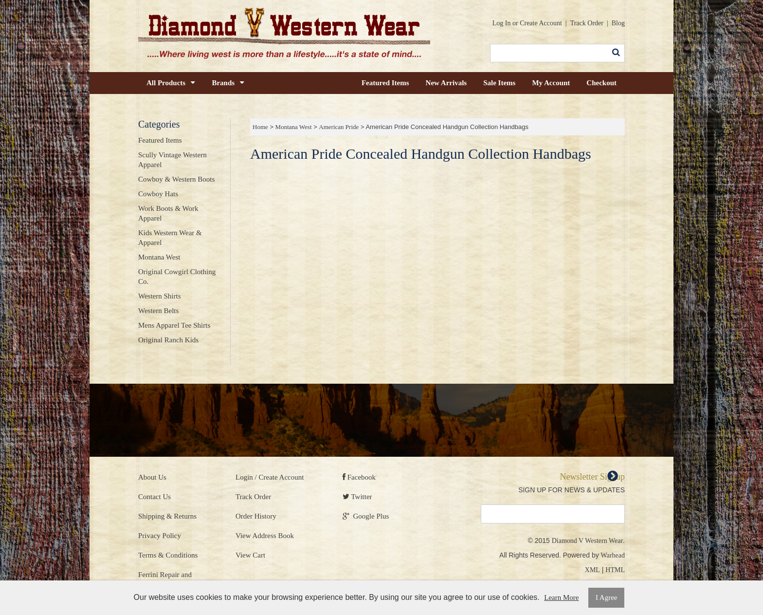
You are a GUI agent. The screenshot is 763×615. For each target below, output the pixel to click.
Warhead (613, 555)
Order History (256, 516)
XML (592, 570)
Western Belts (158, 311)
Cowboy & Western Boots (176, 179)
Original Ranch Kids (168, 340)
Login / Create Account (270, 477)
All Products (170, 83)
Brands (228, 83)
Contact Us (154, 497)
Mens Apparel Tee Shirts (174, 325)
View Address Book (265, 536)
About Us (152, 477)
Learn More (561, 597)
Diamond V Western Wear (587, 540)
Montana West (293, 126)
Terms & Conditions (168, 555)
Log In (501, 23)
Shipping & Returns (167, 516)
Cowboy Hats (158, 194)
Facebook (359, 477)
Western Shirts (159, 296)
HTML (615, 570)
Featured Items (385, 83)
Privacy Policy (159, 536)
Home (260, 126)
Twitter (357, 497)
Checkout (601, 83)
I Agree (607, 597)
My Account (551, 83)
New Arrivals (446, 83)
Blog (618, 23)
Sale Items (499, 83)
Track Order (586, 23)
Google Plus (366, 516)
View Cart (250, 555)
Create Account (541, 23)
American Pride (339, 126)
